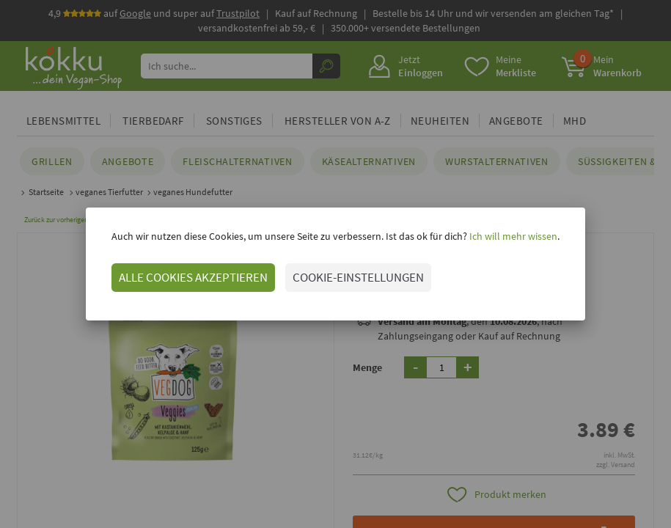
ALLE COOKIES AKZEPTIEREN (193, 277)
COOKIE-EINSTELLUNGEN (358, 277)
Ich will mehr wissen (512, 236)
